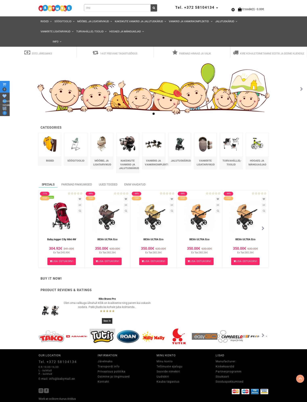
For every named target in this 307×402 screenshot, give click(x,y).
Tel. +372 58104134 (58, 362)
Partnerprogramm (228, 371)
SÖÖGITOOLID (64, 21)
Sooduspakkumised (229, 381)
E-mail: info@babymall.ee (57, 378)
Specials (48, 184)
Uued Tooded (108, 184)
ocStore (53, 398)
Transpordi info (109, 366)
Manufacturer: (226, 361)
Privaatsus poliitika (111, 371)
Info (57, 41)
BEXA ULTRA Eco (107, 239)
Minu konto (165, 361)
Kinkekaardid (225, 366)
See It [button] (107, 320)
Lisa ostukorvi (61, 261)
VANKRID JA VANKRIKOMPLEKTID (190, 21)
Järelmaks (105, 361)
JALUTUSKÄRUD (226, 21)
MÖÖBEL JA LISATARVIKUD (94, 21)
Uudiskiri (163, 376)
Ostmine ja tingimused (114, 376)
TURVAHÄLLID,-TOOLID (91, 31)
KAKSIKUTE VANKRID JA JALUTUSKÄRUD (140, 21)
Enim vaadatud (135, 184)
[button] (301, 89)
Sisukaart (222, 376)
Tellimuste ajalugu (170, 366)
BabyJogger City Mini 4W (61, 239)
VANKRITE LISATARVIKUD (57, 31)
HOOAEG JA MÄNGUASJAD (126, 31)
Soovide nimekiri (168, 371)
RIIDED (46, 21)
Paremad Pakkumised (76, 184)
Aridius (71, 398)
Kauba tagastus (168, 381)
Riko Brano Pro (107, 298)
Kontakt (103, 381)
